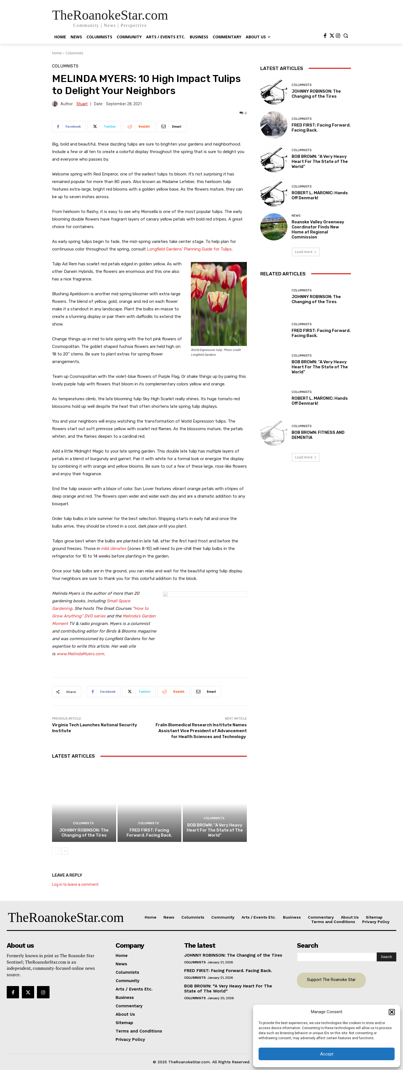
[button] (392, 1012)
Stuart (82, 104)
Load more (306, 251)
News (296, 215)
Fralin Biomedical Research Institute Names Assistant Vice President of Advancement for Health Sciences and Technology (201, 730)
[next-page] (64, 851)
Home (57, 53)
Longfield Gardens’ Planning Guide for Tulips (189, 249)
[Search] (386, 956)
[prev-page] (55, 851)
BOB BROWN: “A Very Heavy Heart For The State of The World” (215, 830)
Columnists (74, 53)
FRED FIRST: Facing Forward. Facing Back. (149, 833)
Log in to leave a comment (75, 884)
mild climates (113, 548)
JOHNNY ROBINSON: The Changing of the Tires (84, 833)
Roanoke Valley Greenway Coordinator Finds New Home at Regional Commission (318, 229)
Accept (326, 1054)
